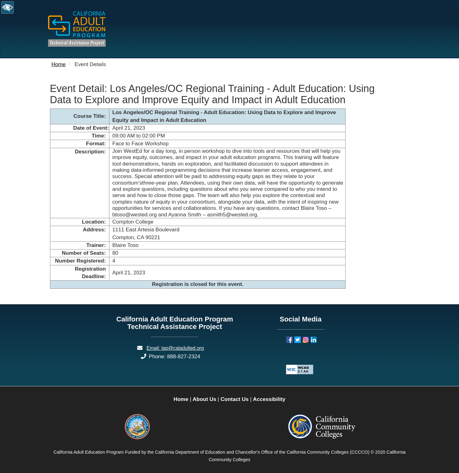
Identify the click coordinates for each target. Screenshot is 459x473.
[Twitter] (298, 339)
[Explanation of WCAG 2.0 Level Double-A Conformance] (296, 369)
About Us (205, 399)
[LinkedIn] (313, 339)
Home (59, 64)
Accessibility (269, 399)
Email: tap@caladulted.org (175, 348)
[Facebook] (290, 339)
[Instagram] (306, 339)
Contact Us (235, 399)
